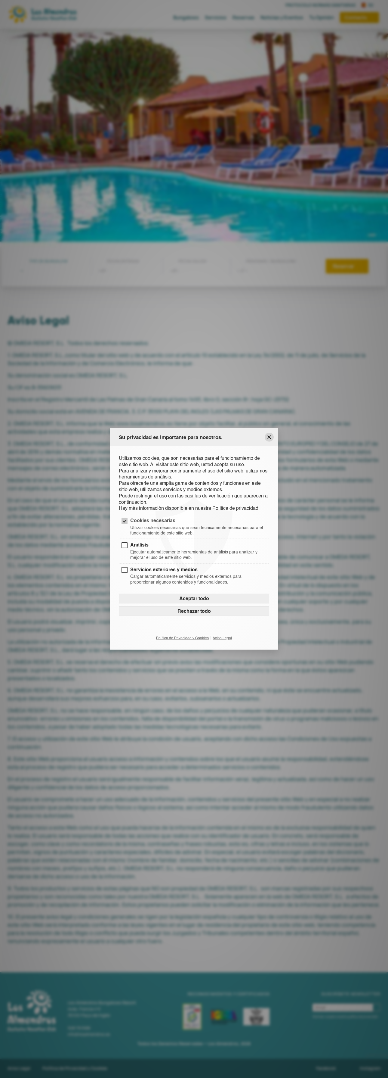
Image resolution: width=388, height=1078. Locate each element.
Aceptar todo (194, 598)
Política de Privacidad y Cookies (182, 638)
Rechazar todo (194, 611)
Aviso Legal (222, 638)
